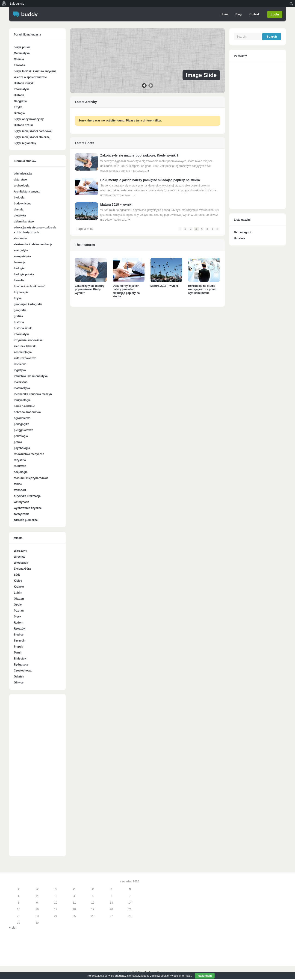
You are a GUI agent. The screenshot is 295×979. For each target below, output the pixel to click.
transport (20, 490)
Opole (18, 604)
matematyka (22, 388)
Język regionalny (25, 143)
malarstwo (20, 382)
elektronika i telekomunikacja (33, 244)
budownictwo (23, 203)
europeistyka (22, 256)
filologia (19, 268)
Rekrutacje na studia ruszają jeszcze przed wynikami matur (202, 289)
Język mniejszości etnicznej (32, 137)
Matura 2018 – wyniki (116, 204)
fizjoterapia (21, 292)
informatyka (22, 334)
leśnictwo (20, 364)
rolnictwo (20, 466)
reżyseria (20, 460)
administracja (23, 173)
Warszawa (20, 550)
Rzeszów (20, 628)
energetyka (21, 250)
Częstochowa (23, 670)
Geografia (20, 101)
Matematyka (22, 53)
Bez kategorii (242, 232)
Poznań (19, 610)
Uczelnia (239, 238)
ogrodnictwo (22, 418)
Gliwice (19, 682)
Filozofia (19, 65)
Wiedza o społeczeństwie (30, 77)
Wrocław (19, 556)
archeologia (21, 185)
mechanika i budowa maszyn (33, 394)
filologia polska (24, 274)
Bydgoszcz (21, 664)
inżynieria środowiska (28, 340)
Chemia (19, 59)
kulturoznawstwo (25, 358)
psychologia (22, 448)
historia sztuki (23, 328)
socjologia (20, 472)
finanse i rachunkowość (29, 286)
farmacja (19, 262)
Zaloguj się (17, 3)
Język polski (22, 47)
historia (19, 322)
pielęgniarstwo (23, 430)
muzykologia (22, 400)
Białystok (20, 658)
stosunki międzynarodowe (31, 478)
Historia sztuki (23, 125)
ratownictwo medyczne (29, 454)
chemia (18, 209)
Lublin (18, 592)
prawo (18, 442)
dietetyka (20, 215)
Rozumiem (205, 975)
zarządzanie (21, 514)
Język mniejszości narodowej (33, 131)
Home (224, 14)
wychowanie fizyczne (28, 508)
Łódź (17, 574)
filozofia (19, 280)
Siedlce (19, 634)
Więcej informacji (180, 975)
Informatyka (22, 89)
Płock (17, 616)
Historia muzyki (24, 83)
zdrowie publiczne (26, 520)
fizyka (17, 298)
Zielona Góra (22, 568)
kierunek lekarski (25, 346)
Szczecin (20, 640)
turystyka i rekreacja (27, 496)
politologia (21, 436)
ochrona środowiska (27, 412)
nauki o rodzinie (24, 406)
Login (275, 14)
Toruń (17, 652)
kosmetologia (23, 352)
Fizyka (18, 107)
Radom (18, 622)
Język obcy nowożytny (29, 119)
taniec (18, 484)
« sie (12, 927)
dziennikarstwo (24, 221)
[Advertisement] (37, 778)
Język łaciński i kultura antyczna (35, 71)
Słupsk (18, 646)
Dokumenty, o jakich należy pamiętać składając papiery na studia (150, 180)
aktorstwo (20, 179)
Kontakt (254, 14)
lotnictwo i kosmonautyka (31, 376)
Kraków (19, 586)
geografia (20, 310)
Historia (19, 95)
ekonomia (20, 238)
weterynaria (21, 502)
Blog (238, 14)
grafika (18, 316)
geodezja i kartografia (28, 304)
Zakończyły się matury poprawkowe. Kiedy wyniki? (139, 155)
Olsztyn (19, 598)
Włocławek (21, 562)
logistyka (20, 370)
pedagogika (21, 424)
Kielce (18, 580)
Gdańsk (19, 676)
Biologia (19, 113)
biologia (19, 197)
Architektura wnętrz (27, 191)
